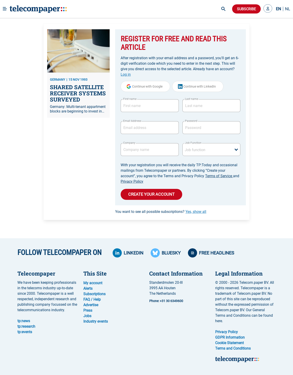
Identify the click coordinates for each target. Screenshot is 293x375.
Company (129, 143)
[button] (267, 9)
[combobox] (211, 149)
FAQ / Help (92, 299)
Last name (191, 99)
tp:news (23, 321)
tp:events (24, 332)
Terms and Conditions (233, 348)
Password (191, 121)
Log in (126, 74)
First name (129, 99)
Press (87, 310)
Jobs (87, 316)
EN (278, 9)
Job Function (193, 143)
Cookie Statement (229, 343)
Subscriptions (94, 294)
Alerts (87, 288)
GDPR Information (230, 337)
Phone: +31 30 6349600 (166, 301)
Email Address (132, 121)
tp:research (26, 326)
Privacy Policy (132, 181)
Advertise (90, 305)
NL (287, 9)
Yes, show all (195, 211)
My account (92, 283)
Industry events (95, 321)
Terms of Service (219, 176)
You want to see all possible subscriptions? (160, 211)
